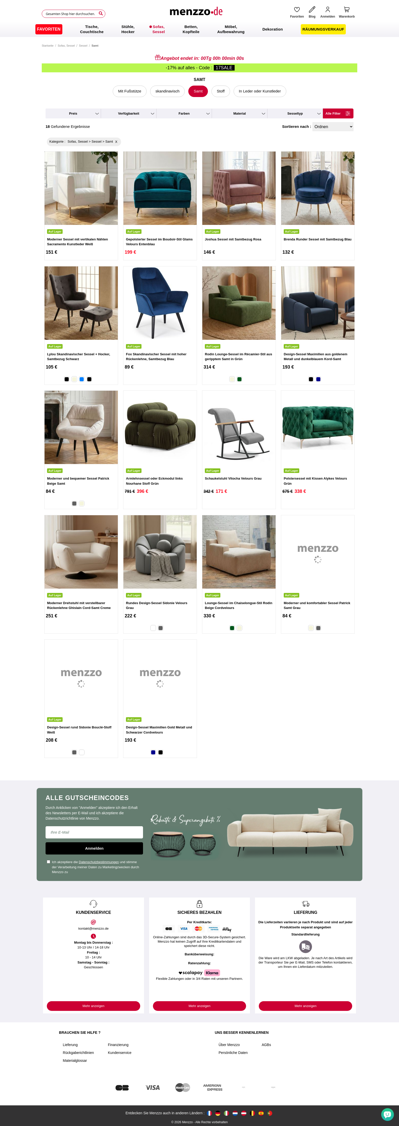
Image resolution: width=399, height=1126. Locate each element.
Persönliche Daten (233, 1053)
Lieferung (70, 1045)
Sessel (83, 45)
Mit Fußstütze (129, 91)
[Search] (101, 13)
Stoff (221, 91)
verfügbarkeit (128, 113)
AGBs (266, 1045)
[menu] (199, 29)
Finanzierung (118, 1045)
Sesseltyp (295, 113)
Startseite (47, 45)
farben (184, 113)
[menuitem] (48, 29)
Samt (198, 91)
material (239, 113)
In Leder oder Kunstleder (260, 91)
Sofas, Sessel (66, 45)
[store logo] (195, 14)
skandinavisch (167, 91)
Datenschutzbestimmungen (99, 862)
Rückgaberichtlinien (78, 1053)
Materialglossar (75, 1061)
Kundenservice (120, 1053)
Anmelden (94, 848)
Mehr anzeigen (93, 1006)
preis (73, 113)
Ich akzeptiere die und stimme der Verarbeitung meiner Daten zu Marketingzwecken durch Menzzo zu (93, 867)
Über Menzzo (229, 1045)
